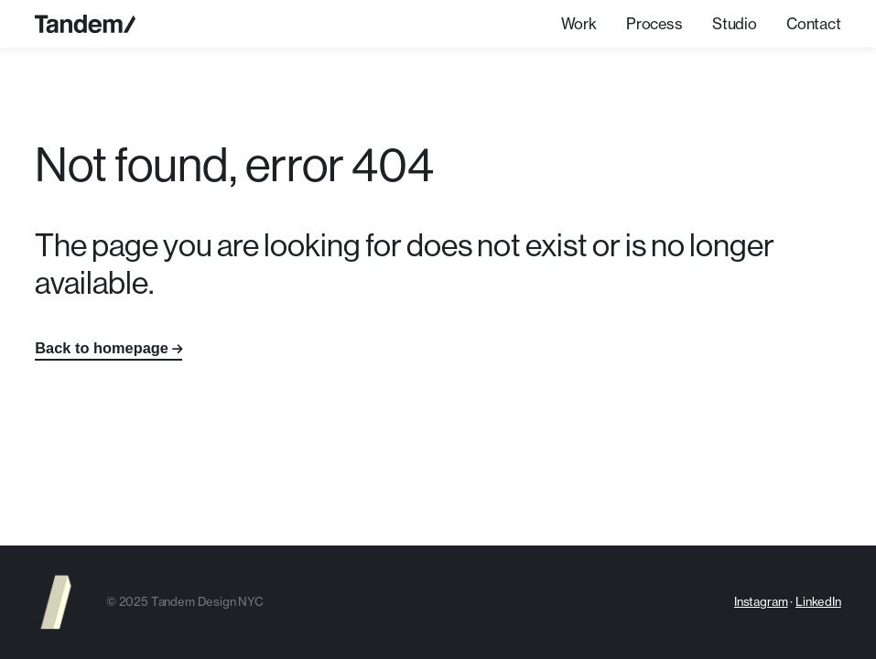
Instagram (761, 601)
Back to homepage (101, 348)
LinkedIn (818, 601)
